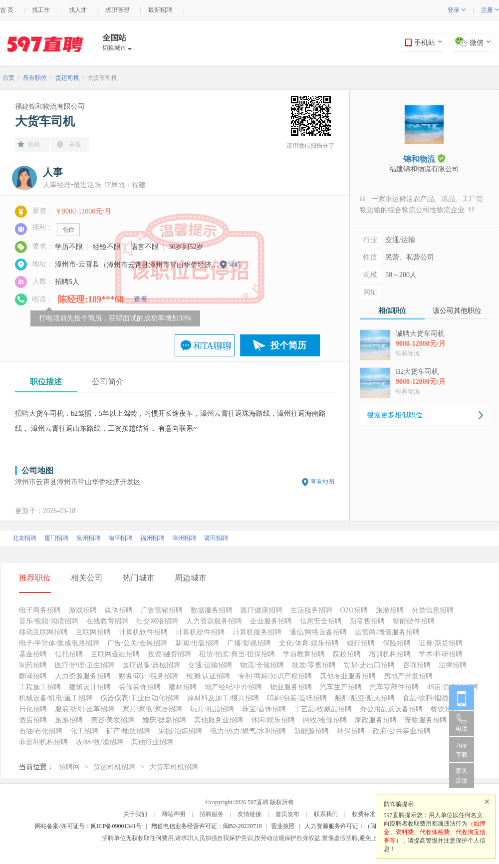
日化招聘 (33, 709)
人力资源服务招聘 (214, 621)
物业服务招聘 (291, 687)
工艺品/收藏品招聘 (323, 709)
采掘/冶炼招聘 (180, 731)
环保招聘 (351, 731)
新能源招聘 (311, 731)
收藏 (34, 144)
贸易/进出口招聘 (369, 665)
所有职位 (35, 77)
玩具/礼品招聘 (212, 709)
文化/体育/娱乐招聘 (309, 643)
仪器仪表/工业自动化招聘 (139, 698)
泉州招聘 (88, 538)
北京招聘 (24, 538)
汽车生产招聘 (341, 687)
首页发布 (287, 814)
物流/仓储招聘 (262, 665)
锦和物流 (424, 158)
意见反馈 (462, 775)
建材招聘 (183, 687)
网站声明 (173, 814)
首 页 (6, 9)
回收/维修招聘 (325, 720)
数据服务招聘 (212, 610)
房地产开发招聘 (408, 676)
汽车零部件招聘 (394, 687)
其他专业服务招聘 (348, 676)
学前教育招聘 (304, 654)
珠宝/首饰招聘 (264, 709)
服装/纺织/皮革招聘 (85, 709)
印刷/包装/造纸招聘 (297, 698)
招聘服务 (212, 814)
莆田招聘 (216, 538)
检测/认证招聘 (208, 676)
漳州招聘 (184, 538)
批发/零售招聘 (314, 665)
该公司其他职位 (457, 310)
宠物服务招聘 (426, 720)
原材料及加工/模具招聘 (223, 698)
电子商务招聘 (40, 610)
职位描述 (46, 381)
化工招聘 (84, 731)
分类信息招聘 (433, 610)
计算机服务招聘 (257, 632)
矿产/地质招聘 (128, 731)
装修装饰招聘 (140, 687)
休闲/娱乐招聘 (273, 720)
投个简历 (288, 345)
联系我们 (326, 814)
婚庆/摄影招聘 (164, 720)
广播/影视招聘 (249, 643)
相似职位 (392, 310)
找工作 (41, 9)
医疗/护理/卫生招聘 (85, 665)
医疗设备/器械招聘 (151, 665)
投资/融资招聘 (170, 654)
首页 (8, 77)
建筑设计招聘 (90, 687)
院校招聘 (347, 654)
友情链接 (249, 814)
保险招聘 (397, 643)
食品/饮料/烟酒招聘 (433, 698)
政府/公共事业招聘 (402, 731)
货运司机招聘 (114, 767)
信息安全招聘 (321, 621)
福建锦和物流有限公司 (50, 106)
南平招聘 (120, 538)
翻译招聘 (33, 676)
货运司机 (67, 77)
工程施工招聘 (40, 687)
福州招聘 (152, 538)
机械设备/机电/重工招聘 (56, 698)
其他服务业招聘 (218, 720)
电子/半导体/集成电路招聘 (59, 643)
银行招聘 (361, 643)
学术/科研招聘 (441, 654)
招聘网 (69, 767)
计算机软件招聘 (143, 632)
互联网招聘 (93, 632)
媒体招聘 (119, 610)
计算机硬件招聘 (200, 632)
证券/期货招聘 (441, 643)
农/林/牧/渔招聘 (100, 742)
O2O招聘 (354, 610)
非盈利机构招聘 (43, 742)
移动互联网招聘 (43, 632)
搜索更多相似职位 (395, 415)
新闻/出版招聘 (197, 643)
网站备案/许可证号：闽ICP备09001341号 (88, 826)
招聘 (22, 413)
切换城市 (117, 47)
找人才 (78, 9)
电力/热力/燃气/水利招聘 (248, 731)
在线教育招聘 (107, 621)
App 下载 (462, 749)
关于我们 (135, 814)
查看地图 (322, 481)
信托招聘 (69, 654)
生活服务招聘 (311, 610)
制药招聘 (33, 665)
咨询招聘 (417, 665)
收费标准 (364, 814)
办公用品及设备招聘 (391, 709)
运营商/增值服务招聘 (387, 632)
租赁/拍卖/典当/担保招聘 (237, 654)
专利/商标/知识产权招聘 (275, 676)
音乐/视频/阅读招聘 (49, 621)
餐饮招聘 (445, 709)
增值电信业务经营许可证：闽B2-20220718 (206, 826)
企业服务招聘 (271, 621)
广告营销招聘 (162, 610)
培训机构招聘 (390, 654)
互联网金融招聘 (115, 654)
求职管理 (117, 9)
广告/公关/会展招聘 (137, 643)
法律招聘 (453, 665)
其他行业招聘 (152, 742)
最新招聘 (160, 9)
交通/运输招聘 (210, 665)
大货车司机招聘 (173, 767)
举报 (75, 144)
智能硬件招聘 (414, 621)
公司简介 (108, 381)
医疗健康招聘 (261, 610)
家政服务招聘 (376, 720)
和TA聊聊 (212, 346)
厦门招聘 (56, 538)
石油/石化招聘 (41, 731)
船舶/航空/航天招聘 (365, 698)
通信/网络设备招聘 (318, 632)
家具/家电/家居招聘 (152, 709)
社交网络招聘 (157, 621)
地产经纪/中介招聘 (233, 687)
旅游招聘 (390, 610)
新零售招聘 (367, 621)
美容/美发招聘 (113, 720)
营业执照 (283, 826)
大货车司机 (102, 77)
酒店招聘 (33, 720)
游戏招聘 (83, 610)
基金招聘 (33, 654)
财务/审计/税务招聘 (149, 676)
